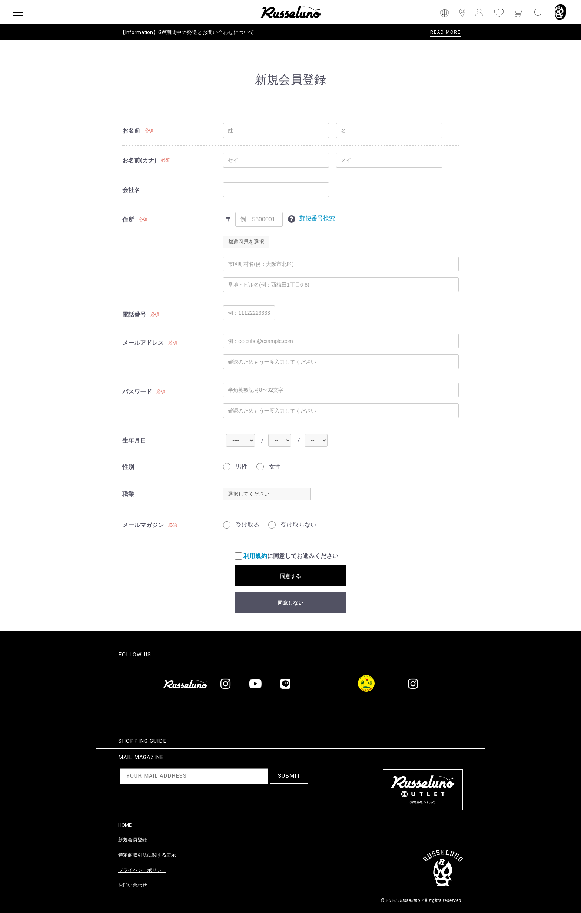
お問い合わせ (132, 885)
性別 (128, 466)
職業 (128, 493)
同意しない (290, 603)
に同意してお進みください (286, 556)
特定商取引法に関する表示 (147, 855)
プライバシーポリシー (142, 870)
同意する (290, 576)
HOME (125, 825)
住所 (128, 219)
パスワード (137, 391)
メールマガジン (143, 525)
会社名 (131, 189)
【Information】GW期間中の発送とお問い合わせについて (187, 32)
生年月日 (134, 440)
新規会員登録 (132, 840)
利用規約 (255, 555)
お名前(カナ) (139, 160)
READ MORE (445, 32)
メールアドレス (143, 342)
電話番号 (134, 314)
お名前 (131, 130)
